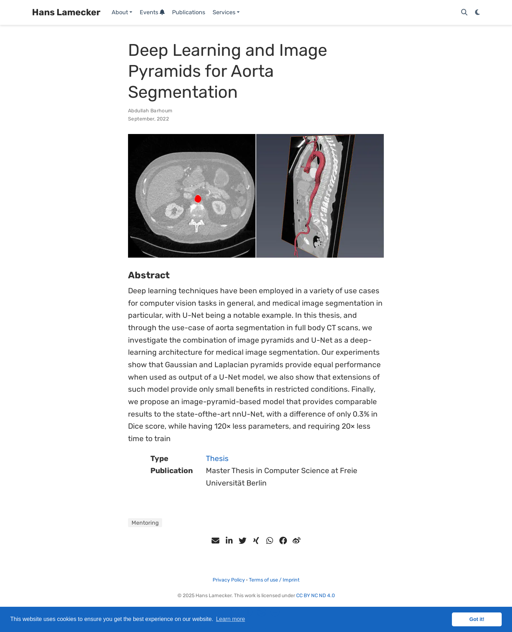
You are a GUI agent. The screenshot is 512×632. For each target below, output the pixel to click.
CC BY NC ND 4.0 (315, 596)
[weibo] (296, 540)
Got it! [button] (476, 619)
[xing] (256, 540)
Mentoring (145, 522)
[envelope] (215, 540)
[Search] (464, 13)
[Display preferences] (477, 13)
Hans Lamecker (66, 12)
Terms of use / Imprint (274, 580)
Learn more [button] (230, 619)
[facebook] (283, 540)
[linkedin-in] (229, 540)
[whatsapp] (269, 540)
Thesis (217, 458)
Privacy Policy (229, 580)
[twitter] (242, 540)
